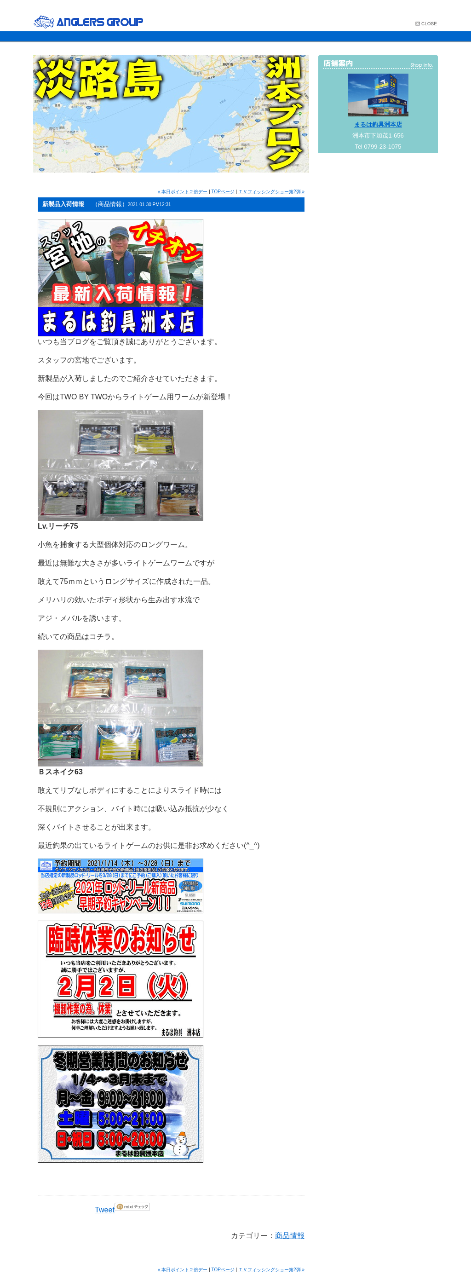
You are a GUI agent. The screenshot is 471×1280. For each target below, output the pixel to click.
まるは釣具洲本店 (378, 124)
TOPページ (223, 191)
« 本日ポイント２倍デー (182, 191)
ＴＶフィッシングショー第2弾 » (271, 191)
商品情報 (289, 1236)
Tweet (105, 1210)
